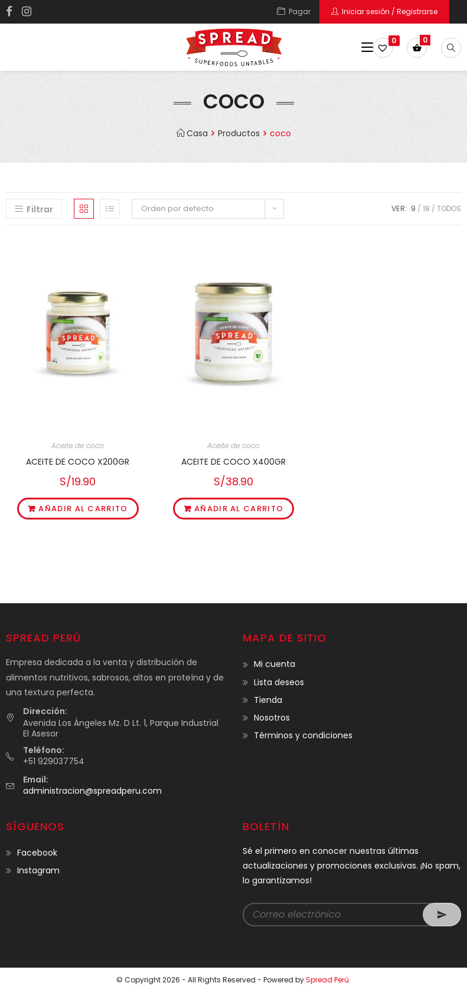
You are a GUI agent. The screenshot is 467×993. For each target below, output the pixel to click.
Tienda (268, 700)
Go (442, 914)
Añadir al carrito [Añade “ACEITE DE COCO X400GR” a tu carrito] (238, 508)
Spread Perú (327, 980)
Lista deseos (279, 682)
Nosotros (272, 718)
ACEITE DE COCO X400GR (233, 462)
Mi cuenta (274, 664)
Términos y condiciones (303, 735)
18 (426, 208)
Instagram (38, 870)
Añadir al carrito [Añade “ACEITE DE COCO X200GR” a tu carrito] (83, 508)
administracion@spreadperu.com (92, 791)
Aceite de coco (77, 445)
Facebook (37, 853)
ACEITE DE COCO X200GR (77, 462)
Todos (449, 208)
